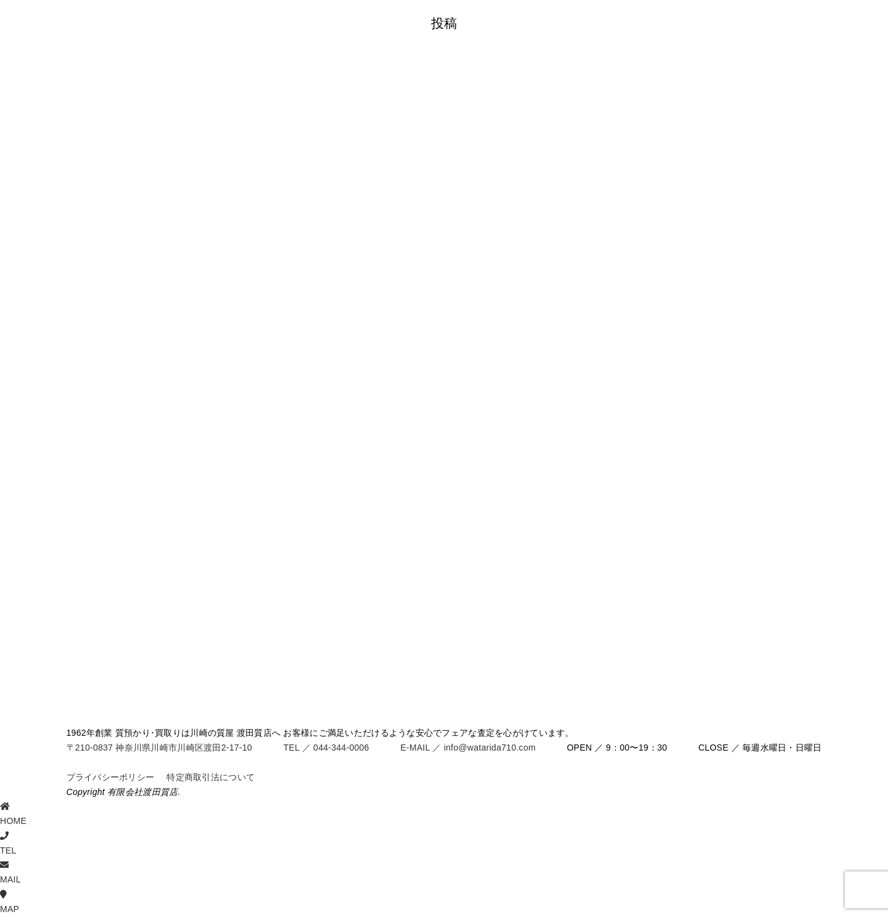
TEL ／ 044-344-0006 (326, 747)
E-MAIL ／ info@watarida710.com (467, 747)
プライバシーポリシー (111, 777)
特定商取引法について (210, 777)
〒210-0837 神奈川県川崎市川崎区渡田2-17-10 (159, 747)
